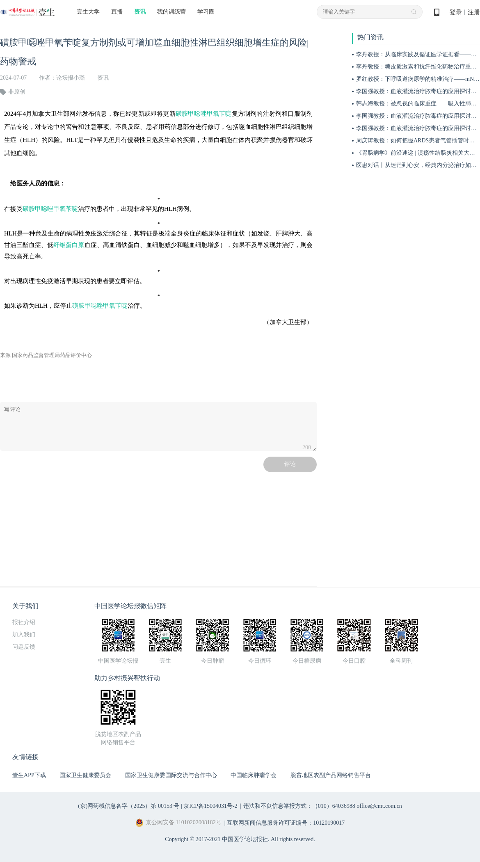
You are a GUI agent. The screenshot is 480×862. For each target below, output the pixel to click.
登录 (456, 12)
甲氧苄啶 (219, 113)
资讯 (140, 12)
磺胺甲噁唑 (191, 113)
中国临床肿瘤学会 (254, 775)
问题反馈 (23, 647)
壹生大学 (88, 12)
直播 (117, 12)
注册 (474, 12)
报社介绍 (23, 622)
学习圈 (206, 12)
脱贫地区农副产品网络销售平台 (330, 775)
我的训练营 (171, 12)
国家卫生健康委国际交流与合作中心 (171, 775)
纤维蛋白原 (68, 245)
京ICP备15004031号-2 (210, 806)
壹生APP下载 (29, 775)
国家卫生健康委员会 (85, 775)
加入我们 (23, 634)
